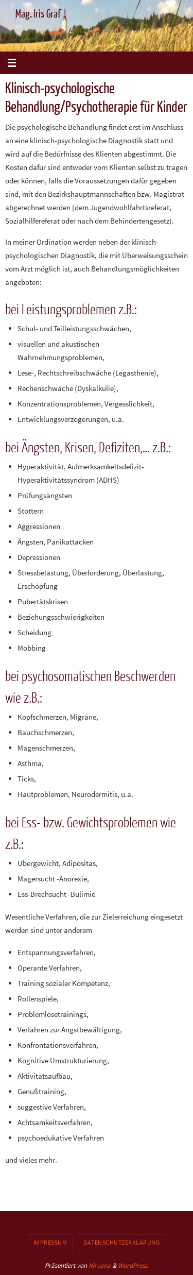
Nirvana (100, 1265)
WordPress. (133, 1265)
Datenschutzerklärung (121, 1242)
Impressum (50, 1242)
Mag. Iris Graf (38, 14)
